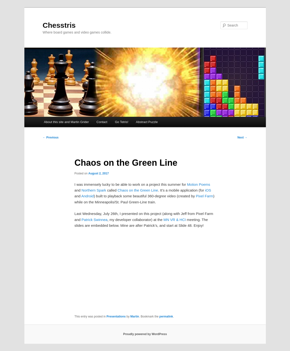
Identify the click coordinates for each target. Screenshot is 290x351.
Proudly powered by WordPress (145, 334)
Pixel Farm (204, 196)
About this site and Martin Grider (66, 122)
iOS (208, 190)
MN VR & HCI (174, 220)
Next (242, 137)
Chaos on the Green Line (138, 190)
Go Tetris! (121, 122)
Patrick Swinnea (95, 220)
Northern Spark (94, 190)
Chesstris (59, 25)
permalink (166, 316)
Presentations (116, 316)
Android (87, 196)
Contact (102, 122)
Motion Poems (198, 184)
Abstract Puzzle (147, 122)
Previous (51, 137)
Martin (134, 316)
